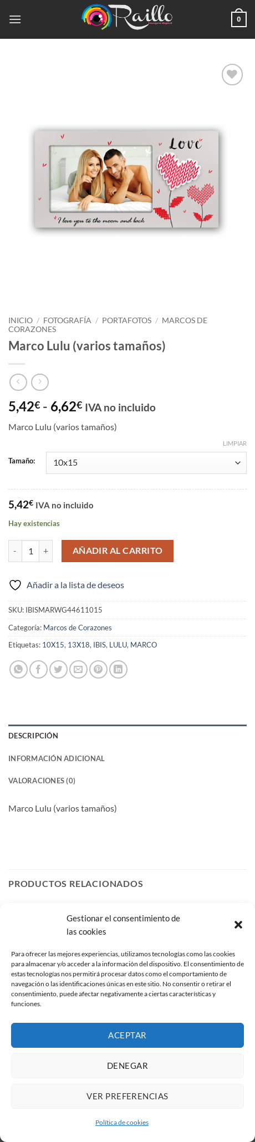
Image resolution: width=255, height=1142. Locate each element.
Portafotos (126, 320)
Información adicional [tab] (56, 758)
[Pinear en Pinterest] (98, 669)
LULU (118, 644)
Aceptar (127, 1035)
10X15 (53, 644)
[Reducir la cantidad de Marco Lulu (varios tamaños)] (15, 551)
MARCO (143, 644)
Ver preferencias (127, 1096)
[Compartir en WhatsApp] (18, 669)
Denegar (127, 1065)
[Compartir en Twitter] (58, 669)
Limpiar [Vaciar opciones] (235, 443)
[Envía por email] (78, 669)
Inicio (20, 320)
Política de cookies (122, 1122)
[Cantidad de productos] (30, 551)
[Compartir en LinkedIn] (118, 669)
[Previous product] (39, 382)
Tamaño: (21, 461)
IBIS (99, 644)
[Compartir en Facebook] (38, 669)
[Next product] (18, 382)
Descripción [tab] (33, 735)
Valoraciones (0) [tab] (41, 780)
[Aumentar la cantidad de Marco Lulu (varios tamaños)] (46, 551)
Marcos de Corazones (77, 627)
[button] (238, 924)
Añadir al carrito (118, 550)
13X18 (79, 644)
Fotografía (67, 320)
